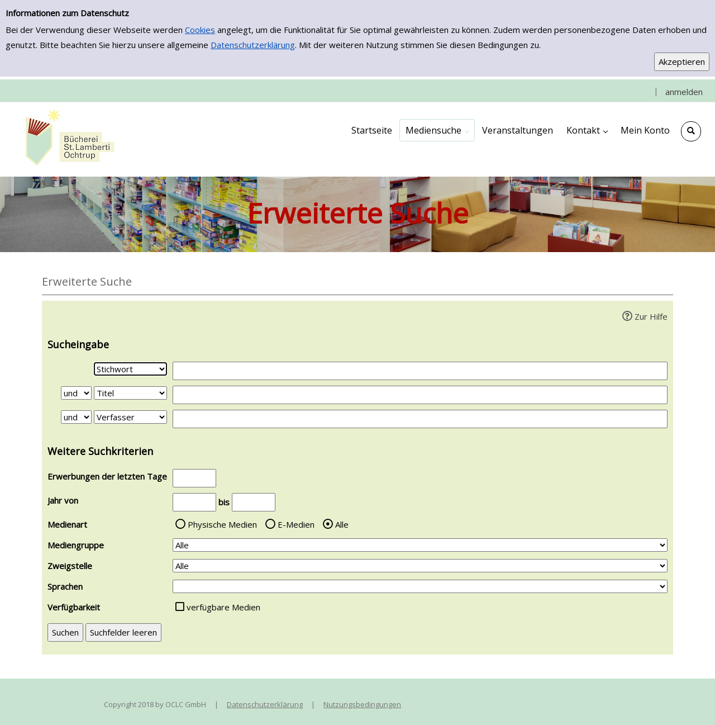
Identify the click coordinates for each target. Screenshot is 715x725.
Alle (342, 524)
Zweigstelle (69, 565)
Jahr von (62, 500)
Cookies (200, 29)
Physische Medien (222, 524)
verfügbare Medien (223, 607)
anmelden (684, 91)
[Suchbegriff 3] (420, 419)
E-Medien (296, 524)
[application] (437, 130)
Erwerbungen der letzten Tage (107, 476)
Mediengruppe (75, 545)
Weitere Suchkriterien (100, 451)
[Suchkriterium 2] (130, 393)
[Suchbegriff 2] (420, 395)
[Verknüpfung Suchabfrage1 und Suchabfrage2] (76, 393)
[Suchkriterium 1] (130, 369)
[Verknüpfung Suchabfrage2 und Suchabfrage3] (76, 417)
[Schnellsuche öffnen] (691, 131)
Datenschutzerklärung (253, 44)
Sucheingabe (78, 344)
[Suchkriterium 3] (130, 417)
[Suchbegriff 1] (420, 371)
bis (224, 502)
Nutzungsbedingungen (362, 704)
